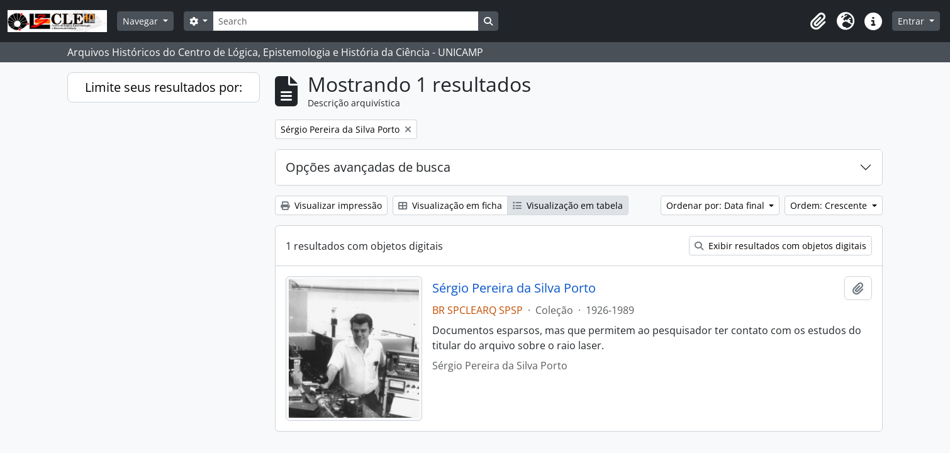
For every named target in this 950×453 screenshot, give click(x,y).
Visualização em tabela (568, 205)
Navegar (141, 21)
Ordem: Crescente (829, 205)
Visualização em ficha (450, 205)
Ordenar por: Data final (716, 205)
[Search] (345, 21)
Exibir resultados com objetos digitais (780, 246)
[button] (818, 21)
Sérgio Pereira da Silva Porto (514, 288)
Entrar (912, 21)
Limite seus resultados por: (163, 87)
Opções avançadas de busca (368, 167)
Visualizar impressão (331, 205)
